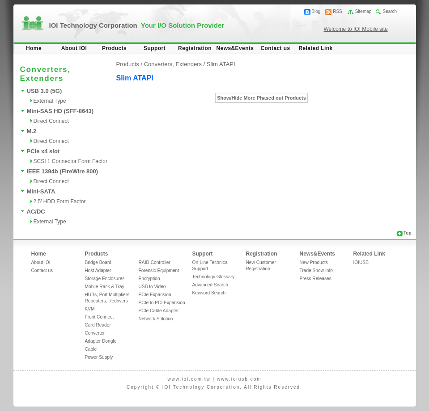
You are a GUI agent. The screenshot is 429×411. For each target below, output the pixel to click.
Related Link (315, 48)
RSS (337, 11)
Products (114, 48)
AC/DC (36, 211)
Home (34, 48)
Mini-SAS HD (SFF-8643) (60, 111)
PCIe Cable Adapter (159, 310)
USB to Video (152, 286)
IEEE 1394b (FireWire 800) (62, 171)
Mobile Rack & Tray (104, 286)
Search (389, 11)
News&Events (235, 48)
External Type (50, 101)
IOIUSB (361, 262)
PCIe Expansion (155, 294)
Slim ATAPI (221, 64)
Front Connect (99, 317)
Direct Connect (51, 121)
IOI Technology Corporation (137, 25)
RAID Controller (154, 262)
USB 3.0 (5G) (44, 91)
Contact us (275, 48)
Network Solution (156, 318)
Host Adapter (98, 270)
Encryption (149, 278)
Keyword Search (209, 292)
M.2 (32, 131)
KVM (90, 308)
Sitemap (363, 11)
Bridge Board (98, 262)
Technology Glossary (213, 276)
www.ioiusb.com (239, 379)
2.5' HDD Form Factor (60, 201)
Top (408, 233)
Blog (315, 11)
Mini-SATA (41, 191)
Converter (95, 333)
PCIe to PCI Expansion (162, 302)
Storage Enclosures (105, 278)
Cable (91, 349)
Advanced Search (210, 284)
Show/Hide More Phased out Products (261, 98)
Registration (195, 48)
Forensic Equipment (159, 270)
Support (155, 48)
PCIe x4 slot (43, 151)
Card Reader (98, 325)
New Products (314, 262)
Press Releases (315, 278)
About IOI (74, 48)
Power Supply (99, 357)
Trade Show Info (316, 270)
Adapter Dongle (101, 341)
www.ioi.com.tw (188, 379)
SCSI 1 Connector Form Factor (70, 161)
